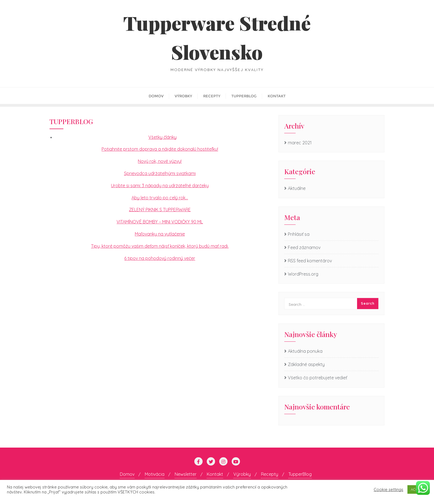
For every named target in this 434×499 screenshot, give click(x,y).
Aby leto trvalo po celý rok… (159, 197)
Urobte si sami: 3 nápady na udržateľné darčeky (160, 185)
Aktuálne (297, 188)
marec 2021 (300, 142)
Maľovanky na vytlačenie (160, 234)
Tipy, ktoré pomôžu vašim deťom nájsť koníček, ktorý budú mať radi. (160, 246)
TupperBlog (300, 474)
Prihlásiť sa (298, 234)
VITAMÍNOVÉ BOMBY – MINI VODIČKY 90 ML (160, 221)
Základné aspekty (306, 364)
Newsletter (186, 474)
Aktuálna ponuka (305, 351)
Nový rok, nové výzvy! (160, 161)
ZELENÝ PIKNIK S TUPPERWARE (160, 209)
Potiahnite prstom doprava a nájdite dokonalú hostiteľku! (160, 149)
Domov (127, 474)
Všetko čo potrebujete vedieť (317, 377)
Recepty (269, 474)
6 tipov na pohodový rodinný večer (159, 258)
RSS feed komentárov (310, 260)
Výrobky (242, 474)
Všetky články (162, 137)
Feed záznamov (304, 247)
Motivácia (154, 474)
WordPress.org (303, 274)
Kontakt (215, 474)
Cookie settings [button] (388, 489)
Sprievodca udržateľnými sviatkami (160, 173)
